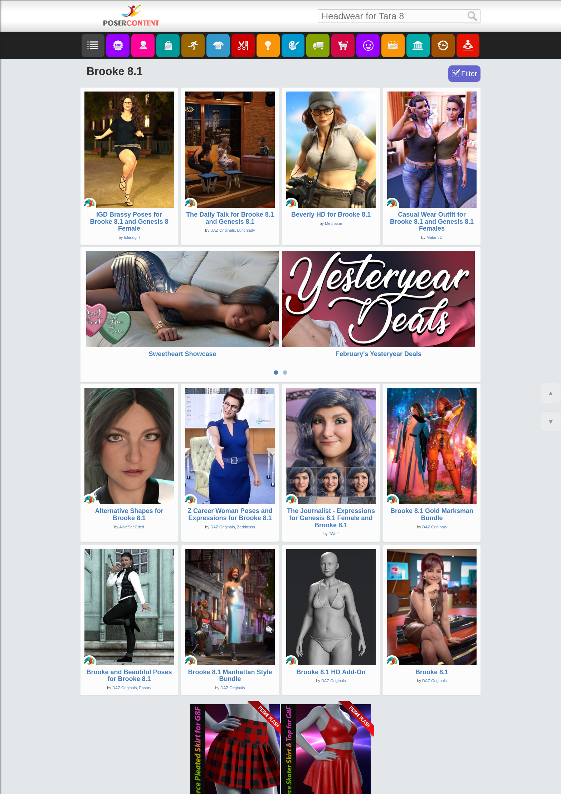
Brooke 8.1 (431, 624)
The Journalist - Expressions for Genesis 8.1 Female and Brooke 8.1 (331, 471)
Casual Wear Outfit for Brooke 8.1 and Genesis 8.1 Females (432, 221)
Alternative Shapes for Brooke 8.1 (129, 467)
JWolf (333, 487)
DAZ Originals (222, 230)
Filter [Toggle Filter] (469, 74)
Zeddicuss (246, 480)
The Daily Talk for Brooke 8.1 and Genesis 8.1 (230, 218)
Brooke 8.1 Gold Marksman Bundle (431, 467)
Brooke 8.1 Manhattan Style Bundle (230, 628)
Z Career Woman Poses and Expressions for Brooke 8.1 (230, 467)
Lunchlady (246, 230)
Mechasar (333, 223)
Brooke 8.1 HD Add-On (330, 624)
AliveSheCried (131, 480)
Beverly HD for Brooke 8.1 (331, 214)
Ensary (145, 641)
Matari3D (434, 237)
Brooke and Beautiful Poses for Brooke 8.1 (129, 628)
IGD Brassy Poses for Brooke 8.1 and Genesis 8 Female (129, 221)
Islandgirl (132, 237)
